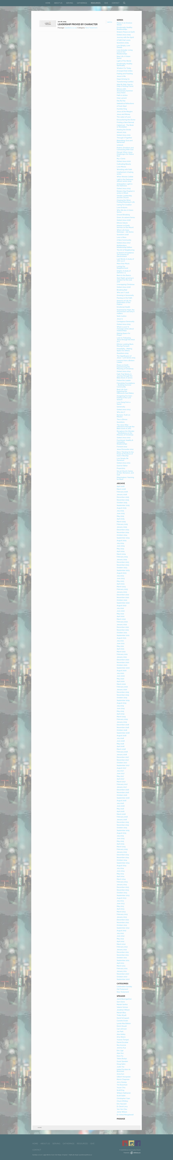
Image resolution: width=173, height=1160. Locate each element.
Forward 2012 (122, 447)
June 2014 (120, 871)
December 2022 (123, 595)
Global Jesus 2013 (123, 410)
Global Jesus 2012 (123, 438)
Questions (120, 422)
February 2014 (122, 882)
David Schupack (123, 1018)
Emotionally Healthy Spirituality (124, 65)
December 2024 (123, 530)
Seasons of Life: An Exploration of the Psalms (124, 302)
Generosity (121, 407)
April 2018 (120, 746)
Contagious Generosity (125, 322)
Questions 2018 (123, 235)
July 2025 (120, 511)
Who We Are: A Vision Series (125, 211)
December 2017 (123, 757)
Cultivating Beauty (124, 164)
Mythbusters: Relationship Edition (124, 246)
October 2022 (122, 600)
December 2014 (123, 855)
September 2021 (123, 635)
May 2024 (120, 549)
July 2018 (120, 738)
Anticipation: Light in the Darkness (124, 185)
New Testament (91, 28)
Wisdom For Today (124, 68)
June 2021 (120, 643)
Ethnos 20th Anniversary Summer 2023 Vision (125, 91)
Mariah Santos (122, 1004)
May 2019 (120, 711)
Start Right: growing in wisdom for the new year (125, 280)
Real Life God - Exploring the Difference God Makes (125, 391)
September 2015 (123, 830)
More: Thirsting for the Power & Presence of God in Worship (125, 454)
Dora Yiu (120, 1056)
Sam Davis (121, 1002)
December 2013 (123, 887)
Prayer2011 (121, 468)
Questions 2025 (123, 43)
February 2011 (122, 969)
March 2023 (121, 587)
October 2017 (122, 763)
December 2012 (123, 920)
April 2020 (121, 681)
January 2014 (122, 885)
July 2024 (120, 543)
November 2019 (123, 695)
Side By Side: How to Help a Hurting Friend (125, 85)
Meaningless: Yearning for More (125, 478)
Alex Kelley (121, 1034)
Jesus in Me (121, 76)
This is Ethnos (122, 419)
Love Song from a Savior (123, 403)
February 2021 (122, 654)
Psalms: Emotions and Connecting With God (125, 149)
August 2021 (121, 638)
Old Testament (122, 989)
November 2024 (123, 532)
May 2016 (120, 809)
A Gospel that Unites (125, 71)
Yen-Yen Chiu (122, 1109)
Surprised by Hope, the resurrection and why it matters (125, 311)
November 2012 (123, 923)
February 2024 (122, 557)
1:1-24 (74, 28)
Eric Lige (120, 1051)
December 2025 (123, 497)
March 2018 (121, 749)
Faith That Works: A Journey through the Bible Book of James (124, 376)
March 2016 (121, 814)
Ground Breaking (123, 215)
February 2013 (122, 914)
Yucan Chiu (121, 1088)
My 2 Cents (121, 159)
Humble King (122, 109)
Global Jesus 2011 (123, 463)
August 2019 (121, 703)
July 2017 (120, 771)
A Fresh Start (122, 106)
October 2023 (122, 568)
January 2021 (122, 657)
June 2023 (121, 578)
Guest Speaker (122, 1061)
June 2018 (121, 741)
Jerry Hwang (121, 1082)
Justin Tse (120, 1067)
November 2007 (123, 974)
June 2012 (120, 936)
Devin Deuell (122, 1026)
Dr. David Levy (122, 1106)
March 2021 (121, 652)
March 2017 (121, 782)
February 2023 (122, 589)
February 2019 (122, 719)
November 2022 (123, 597)
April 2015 (120, 844)
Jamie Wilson (122, 1112)
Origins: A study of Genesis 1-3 (124, 272)
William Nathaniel (124, 1093)
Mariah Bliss (121, 1013)
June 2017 (120, 773)
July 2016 (120, 803)
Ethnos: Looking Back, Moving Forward (125, 345)
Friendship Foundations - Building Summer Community (126, 385)
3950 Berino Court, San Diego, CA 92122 (55, 1155)
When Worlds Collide (125, 177)
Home (47, 3)
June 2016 (121, 806)
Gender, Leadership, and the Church (124, 197)
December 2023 (123, 562)
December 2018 (123, 725)
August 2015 (121, 833)
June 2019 (121, 708)
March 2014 (121, 879)
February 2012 (122, 947)
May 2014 (120, 874)
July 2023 (120, 576)
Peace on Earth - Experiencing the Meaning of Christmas (125, 367)
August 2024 (121, 541)
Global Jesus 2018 (124, 220)
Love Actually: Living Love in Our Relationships (125, 52)
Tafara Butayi (122, 1059)
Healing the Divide (124, 130)
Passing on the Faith (124, 298)
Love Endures (122, 208)
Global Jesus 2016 (124, 287)
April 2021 (120, 649)
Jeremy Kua (121, 1048)
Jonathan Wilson (123, 1010)
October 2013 (122, 893)
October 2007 (122, 977)
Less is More (121, 237)
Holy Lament (122, 98)
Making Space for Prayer (123, 334)
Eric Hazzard (121, 1104)
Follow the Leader (124, 380)
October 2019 (122, 698)
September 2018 (123, 733)
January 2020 (122, 690)
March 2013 (121, 912)
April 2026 (120, 486)
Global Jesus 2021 (123, 135)
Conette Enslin (122, 1021)
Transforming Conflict (125, 82)
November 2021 (123, 630)
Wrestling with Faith (124, 169)
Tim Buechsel (122, 1085)
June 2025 (121, 513)
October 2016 (122, 795)
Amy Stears (121, 1037)
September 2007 (123, 979)
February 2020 (122, 687)
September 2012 (123, 928)
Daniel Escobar (122, 1042)
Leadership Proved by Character (78, 24)
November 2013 (123, 890)
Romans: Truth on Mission (123, 416)
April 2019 (120, 714)
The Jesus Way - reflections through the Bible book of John (125, 427)
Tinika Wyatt (121, 1015)
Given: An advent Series (126, 217)
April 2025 (120, 519)
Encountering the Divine (126, 120)
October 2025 (122, 503)
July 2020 (120, 673)
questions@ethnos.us (85, 1155)
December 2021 (123, 627)
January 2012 (122, 950)
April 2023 (120, 584)
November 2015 (123, 825)
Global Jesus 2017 (123, 243)
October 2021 (122, 633)
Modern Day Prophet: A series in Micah (125, 192)
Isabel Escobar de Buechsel (123, 1070)
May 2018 (120, 744)
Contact (115, 3)
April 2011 (120, 963)
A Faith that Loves (123, 40)
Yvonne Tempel (123, 1040)
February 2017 (122, 784)
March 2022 (121, 619)
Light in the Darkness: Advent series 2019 (125, 180)
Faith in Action (122, 95)
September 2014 (123, 863)
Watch (109, 22)
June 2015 (120, 838)
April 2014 (120, 876)
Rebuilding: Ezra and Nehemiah (125, 141)
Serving (69, 3)
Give (106, 3)
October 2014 (122, 860)
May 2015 (120, 841)
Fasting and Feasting (125, 74)
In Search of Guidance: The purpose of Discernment (125, 254)
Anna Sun (120, 1074)
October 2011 (122, 958)
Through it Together (124, 138)
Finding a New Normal (125, 122)
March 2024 (121, 554)
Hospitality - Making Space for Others (124, 350)
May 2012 (120, 939)
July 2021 (120, 641)
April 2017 (120, 779)
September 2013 (123, 895)
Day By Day (121, 101)
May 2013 (120, 906)
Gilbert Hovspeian (124, 1077)
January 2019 (122, 722)
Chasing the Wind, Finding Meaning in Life (126, 201)
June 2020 (121, 676)
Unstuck (120, 145)
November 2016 (123, 792)
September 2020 (123, 668)
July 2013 (120, 901)
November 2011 (123, 955)
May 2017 (120, 776)
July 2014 (120, 868)
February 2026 (122, 492)
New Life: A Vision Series (123, 57)
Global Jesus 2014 (124, 371)
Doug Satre (121, 1064)
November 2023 (123, 565)
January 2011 (122, 971)
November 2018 (123, 727)
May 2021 (120, 646)
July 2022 (120, 608)
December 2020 (123, 660)
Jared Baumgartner (124, 999)
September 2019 (123, 700)
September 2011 (123, 960)
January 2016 (122, 820)
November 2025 (123, 500)
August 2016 (121, 801)
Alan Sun (120, 1053)
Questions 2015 (122, 353)
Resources (96, 3)
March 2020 (121, 684)
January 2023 (122, 592)
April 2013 (120, 909)
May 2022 (120, 614)
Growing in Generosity (125, 295)
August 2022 (121, 606)
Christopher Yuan (123, 1098)
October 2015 (122, 828)
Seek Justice (121, 316)
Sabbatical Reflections (125, 103)
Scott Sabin (121, 1096)
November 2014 (123, 858)
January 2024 (122, 560)
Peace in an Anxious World (124, 24)
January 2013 (122, 917)
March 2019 (121, 717)
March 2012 (121, 944)
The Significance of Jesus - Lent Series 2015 (126, 357)
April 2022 (120, 616)
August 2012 (121, 931)
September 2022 (123, 603)
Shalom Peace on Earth (126, 32)
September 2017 (123, 765)
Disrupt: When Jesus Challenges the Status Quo (125, 154)
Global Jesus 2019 (124, 189)
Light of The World (124, 61)
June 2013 (120, 903)
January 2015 (122, 852)
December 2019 (123, 692)
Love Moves (121, 167)
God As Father (122, 466)
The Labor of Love (124, 117)
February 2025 (122, 524)
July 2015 (120, 836)
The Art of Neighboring (125, 250)
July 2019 (120, 706)
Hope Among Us (123, 79)
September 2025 (123, 505)
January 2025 (122, 527)
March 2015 (121, 847)
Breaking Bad (122, 290)
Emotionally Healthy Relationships (124, 28)
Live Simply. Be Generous (122, 459)
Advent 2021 (121, 132)
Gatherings (82, 3)
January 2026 (122, 495)
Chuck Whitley (122, 1101)
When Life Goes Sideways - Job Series (125, 231)
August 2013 (121, 898)
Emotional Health (123, 307)
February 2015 (122, 849)
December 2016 (123, 790)
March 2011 (121, 966)
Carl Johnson (122, 1029)
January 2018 (122, 755)
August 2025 (121, 508)
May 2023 (120, 581)
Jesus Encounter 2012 (125, 449)
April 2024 (120, 551)
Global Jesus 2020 (124, 161)
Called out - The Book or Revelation (125, 126)
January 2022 (122, 625)
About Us (58, 3)
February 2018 (122, 752)
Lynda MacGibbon (124, 1023)
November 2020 (123, 662)
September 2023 (123, 570)
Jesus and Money (123, 114)
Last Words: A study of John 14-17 (125, 260)
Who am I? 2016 (123, 293)
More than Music (123, 264)
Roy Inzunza (121, 1045)
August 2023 (121, 573)
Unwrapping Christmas (125, 284)
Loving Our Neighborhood (122, 267)
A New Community (124, 240)
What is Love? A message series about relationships (125, 329)
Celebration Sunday (124, 987)
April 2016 (120, 811)
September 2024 (123, 538)
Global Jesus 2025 (124, 35)
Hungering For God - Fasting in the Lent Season (125, 398)
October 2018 (122, 730)
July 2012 (120, 933)
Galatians (68, 28)
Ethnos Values (122, 223)
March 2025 (121, 522)
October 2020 (122, 665)
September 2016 (123, 798)
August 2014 (121, 866)
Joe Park (120, 1032)
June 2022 (121, 611)
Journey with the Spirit (125, 37)
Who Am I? (121, 412)
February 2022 (122, 622)
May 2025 (120, 516)
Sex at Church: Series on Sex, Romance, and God (125, 473)
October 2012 (122, 925)
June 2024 (121, 546)
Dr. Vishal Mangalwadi (125, 1115)
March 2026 (121, 489)
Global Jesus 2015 (124, 324)
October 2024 (122, 535)
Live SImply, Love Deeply (123, 46)
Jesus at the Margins (125, 112)
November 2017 (123, 760)
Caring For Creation (124, 205)
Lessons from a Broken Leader (125, 361)
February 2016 (122, 817)
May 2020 (120, 679)
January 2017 (122, 787)
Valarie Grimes (122, 1007)
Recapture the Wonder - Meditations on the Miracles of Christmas (125, 433)
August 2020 (121, 671)
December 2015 (123, 822)
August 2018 (121, 736)
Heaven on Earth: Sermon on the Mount (125, 226)
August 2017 (121, 768)
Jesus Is (120, 319)
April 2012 (120, 941)
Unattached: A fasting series (125, 173)
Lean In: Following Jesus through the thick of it (126, 340)
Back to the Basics (124, 275)
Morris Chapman (123, 1079)
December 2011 (123, 952)
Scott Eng (120, 1090)
